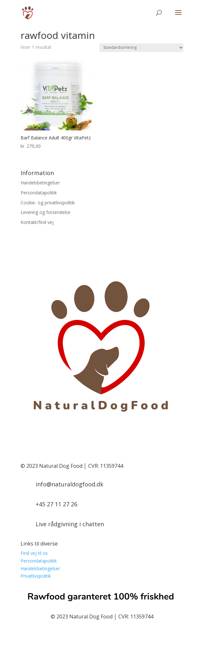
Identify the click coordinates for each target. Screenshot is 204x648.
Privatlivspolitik (36, 576)
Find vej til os (34, 553)
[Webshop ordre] (141, 47)
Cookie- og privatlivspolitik (48, 203)
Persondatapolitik (39, 193)
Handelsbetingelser (40, 183)
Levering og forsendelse (46, 212)
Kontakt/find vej (37, 222)
